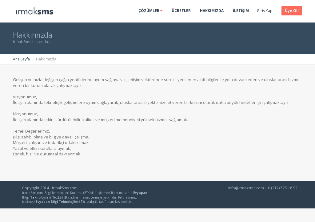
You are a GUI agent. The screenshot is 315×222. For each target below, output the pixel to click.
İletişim (241, 10)
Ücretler (181, 10)
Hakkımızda (212, 10)
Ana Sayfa (21, 59)
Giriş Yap (265, 10)
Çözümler (150, 10)
